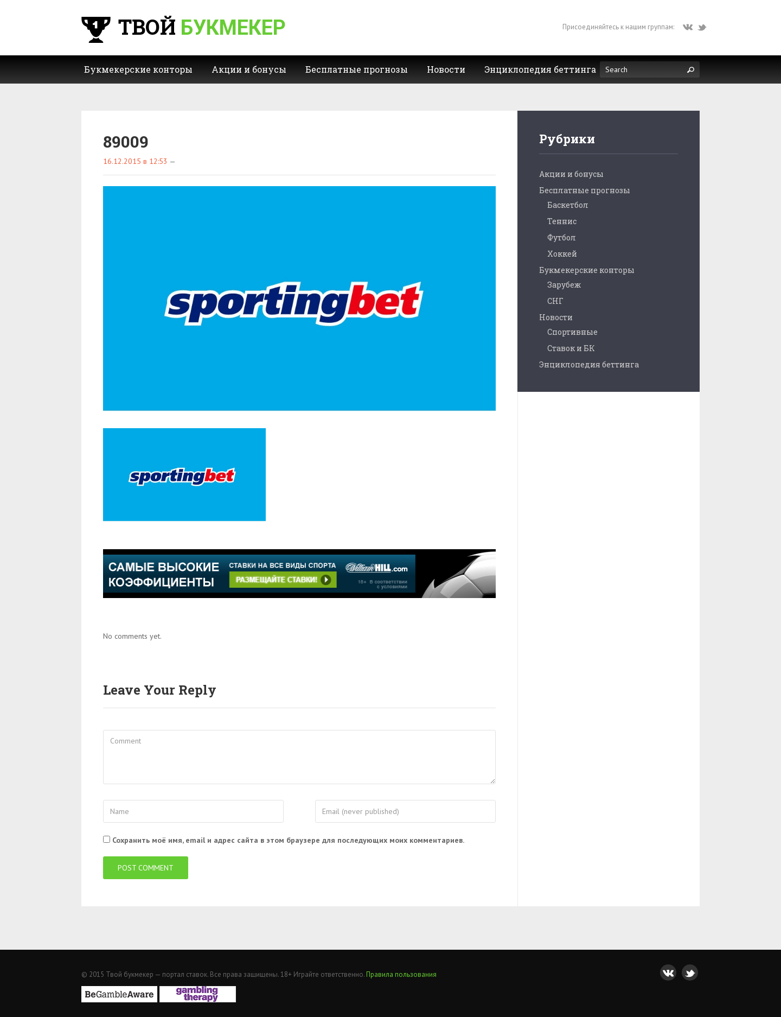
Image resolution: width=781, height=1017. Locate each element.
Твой (182, 26)
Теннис (562, 221)
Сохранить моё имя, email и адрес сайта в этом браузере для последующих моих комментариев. (288, 840)
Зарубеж (564, 284)
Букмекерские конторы (587, 270)
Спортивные (572, 332)
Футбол (561, 237)
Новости (556, 317)
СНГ (555, 301)
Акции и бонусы (571, 174)
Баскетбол (567, 205)
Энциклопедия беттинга (589, 364)
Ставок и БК (571, 348)
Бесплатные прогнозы (584, 190)
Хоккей (562, 254)
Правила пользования (401, 974)
